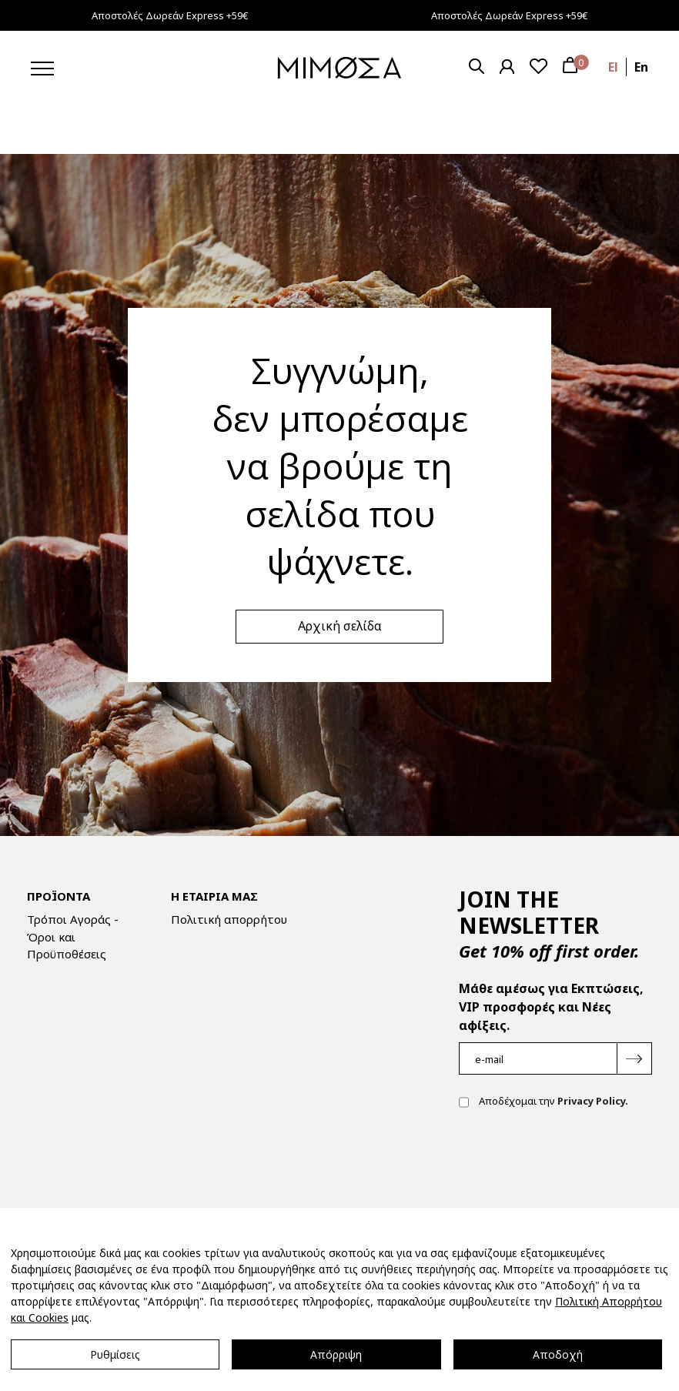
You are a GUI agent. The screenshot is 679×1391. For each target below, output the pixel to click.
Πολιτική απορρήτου (229, 919)
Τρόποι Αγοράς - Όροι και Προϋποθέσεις (73, 936)
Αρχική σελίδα (340, 625)
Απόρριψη (336, 1354)
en (641, 67)
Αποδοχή (558, 1354)
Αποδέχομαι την (543, 1102)
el (613, 67)
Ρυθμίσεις (115, 1354)
